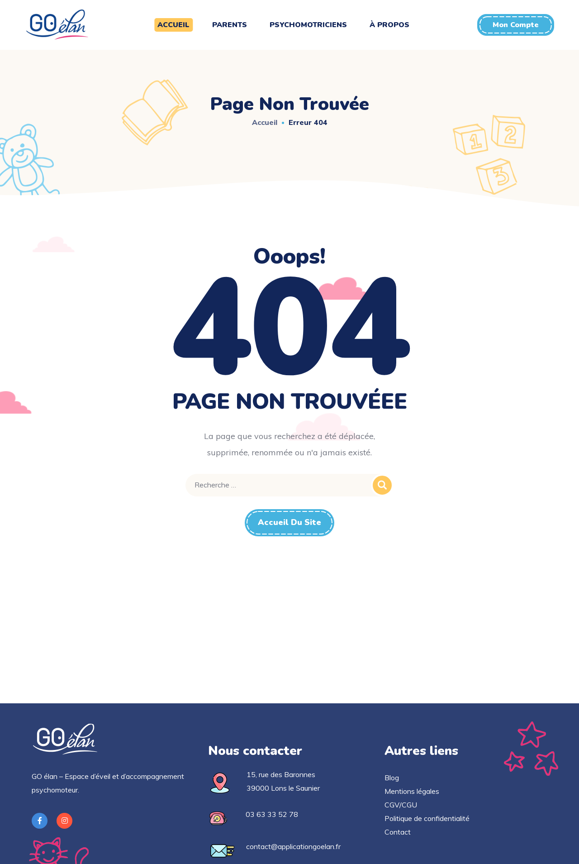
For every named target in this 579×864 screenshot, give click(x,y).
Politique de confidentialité (427, 818)
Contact (397, 831)
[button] (515, 25)
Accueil (264, 122)
